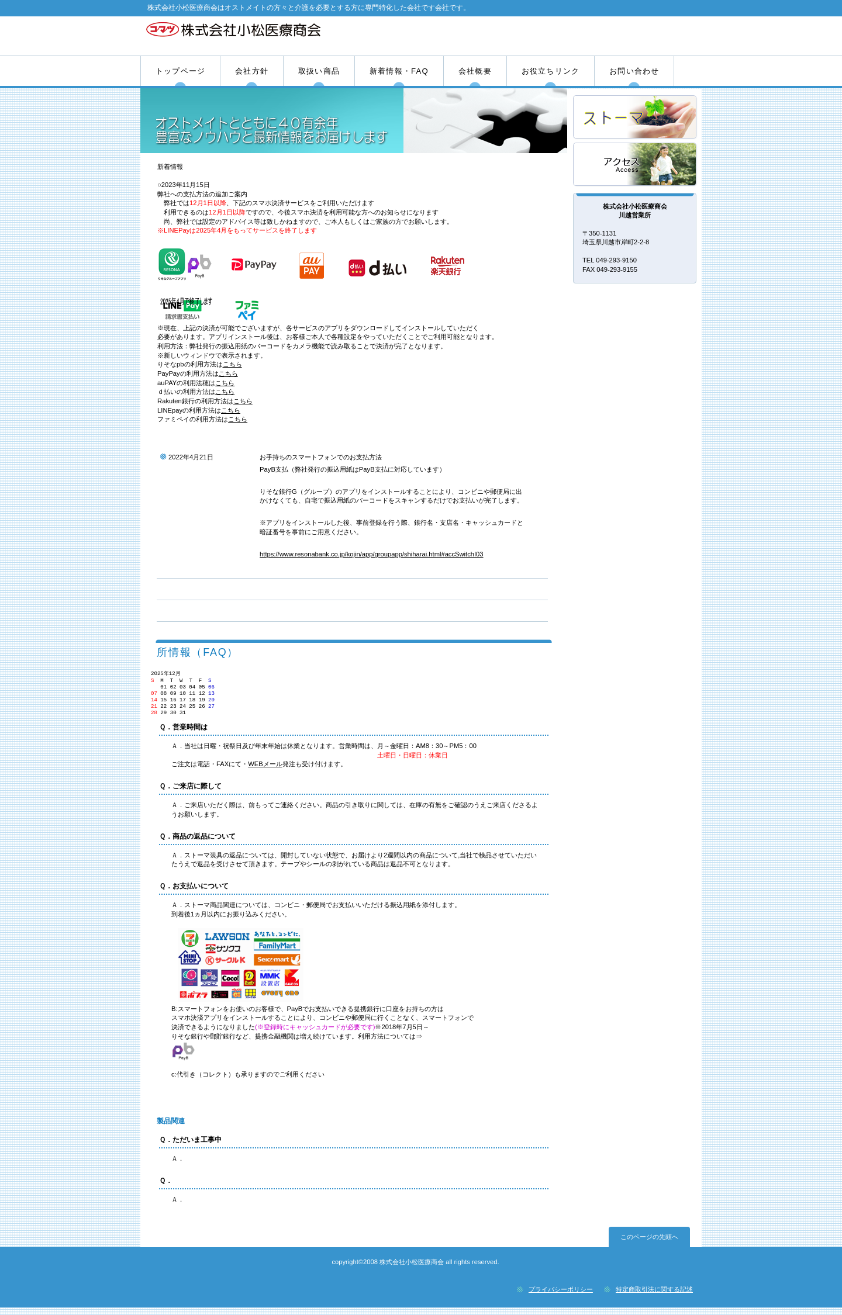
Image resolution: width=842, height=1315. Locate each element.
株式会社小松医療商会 (279, 35)
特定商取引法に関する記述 (654, 1296)
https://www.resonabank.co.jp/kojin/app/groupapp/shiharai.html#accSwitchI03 (371, 554)
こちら (232, 364)
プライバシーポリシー (561, 1296)
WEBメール (265, 771)
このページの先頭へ (649, 1244)
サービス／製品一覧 (635, 117)
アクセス (635, 165)
